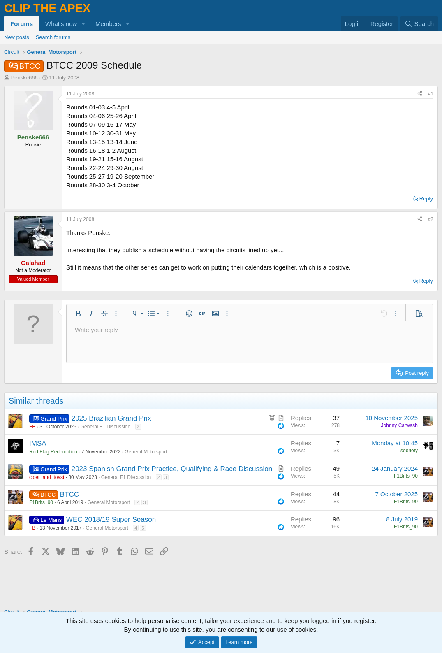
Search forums (53, 37)
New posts (16, 37)
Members (108, 23)
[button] (83, 23)
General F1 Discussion (105, 427)
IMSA (37, 443)
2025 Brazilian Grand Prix (111, 418)
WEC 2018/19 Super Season (111, 519)
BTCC (69, 494)
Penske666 (24, 77)
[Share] (419, 94)
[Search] (419, 23)
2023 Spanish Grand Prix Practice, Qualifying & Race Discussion (172, 469)
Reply (426, 198)
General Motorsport (146, 452)
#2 (430, 219)
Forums (21, 23)
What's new (61, 23)
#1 (430, 94)
